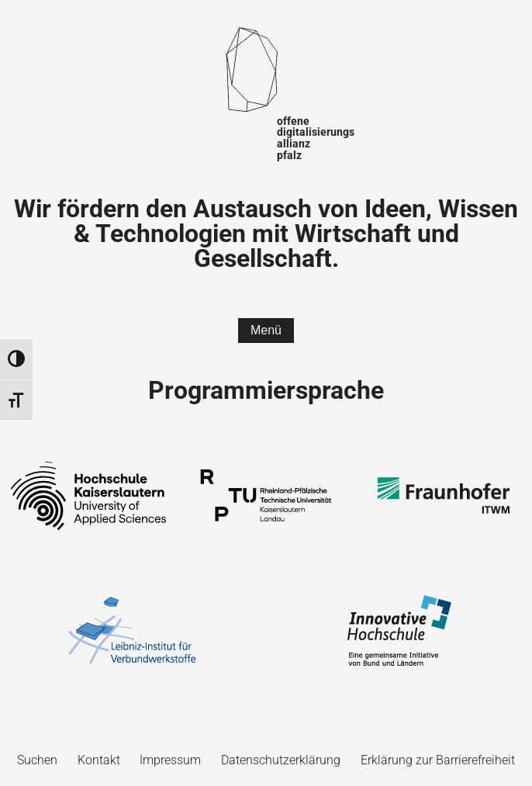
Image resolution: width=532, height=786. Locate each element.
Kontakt (99, 760)
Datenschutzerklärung (280, 760)
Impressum (170, 760)
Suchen (37, 760)
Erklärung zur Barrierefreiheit (438, 760)
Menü (266, 330)
